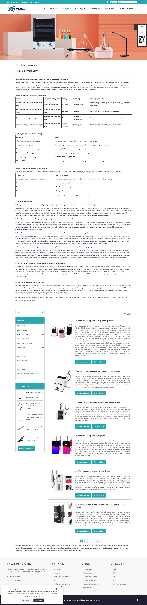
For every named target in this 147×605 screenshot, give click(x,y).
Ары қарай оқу (83, 362)
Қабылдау (38, 600)
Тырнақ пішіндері (22, 360)
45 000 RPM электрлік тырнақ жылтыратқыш (94, 321)
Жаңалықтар (81, 9)
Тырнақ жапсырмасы (23, 365)
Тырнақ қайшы (21, 369)
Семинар (57, 573)
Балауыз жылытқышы (23, 352)
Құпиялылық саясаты (32, 596)
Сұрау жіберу (109, 9)
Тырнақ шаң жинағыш (24, 334)
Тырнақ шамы (21, 326)
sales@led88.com (15, 2)
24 (98, 541)
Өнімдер (67, 9)
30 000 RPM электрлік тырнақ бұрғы (90, 436)
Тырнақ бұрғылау (32, 65)
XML (113, 580)
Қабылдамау (26, 600)
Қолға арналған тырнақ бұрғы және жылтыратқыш (97, 371)
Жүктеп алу (95, 9)
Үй (44, 9)
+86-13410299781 (36, 2)
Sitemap (114, 573)
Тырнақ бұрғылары (23, 339)
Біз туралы (53, 9)
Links (114, 569)
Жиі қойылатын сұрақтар (62, 584)
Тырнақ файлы (21, 356)
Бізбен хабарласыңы (128, 9)
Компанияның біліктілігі (61, 577)
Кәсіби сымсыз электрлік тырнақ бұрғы (92, 471)
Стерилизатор (21, 347)
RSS (113, 577)
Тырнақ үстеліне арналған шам (26, 378)
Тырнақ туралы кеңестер (24, 343)
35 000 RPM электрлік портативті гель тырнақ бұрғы (97, 402)
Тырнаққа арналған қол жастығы (27, 373)
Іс (54, 580)
